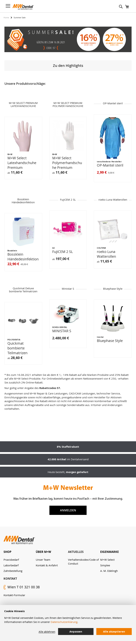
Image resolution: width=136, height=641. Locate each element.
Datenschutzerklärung (64, 622)
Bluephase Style (110, 341)
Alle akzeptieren (114, 631)
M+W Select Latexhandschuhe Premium (21, 163)
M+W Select (107, 559)
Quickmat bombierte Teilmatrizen (17, 348)
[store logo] (23, 7)
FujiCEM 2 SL (62, 252)
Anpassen (75, 631)
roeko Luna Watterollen (106, 254)
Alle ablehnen (47, 631)
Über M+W (43, 552)
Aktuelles (76, 552)
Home (6, 17)
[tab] (20, 551)
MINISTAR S (61, 331)
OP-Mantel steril (110, 165)
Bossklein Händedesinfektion (23, 257)
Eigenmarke (109, 552)
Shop (7, 552)
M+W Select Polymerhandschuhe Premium (67, 163)
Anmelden (68, 510)
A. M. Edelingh (109, 571)
